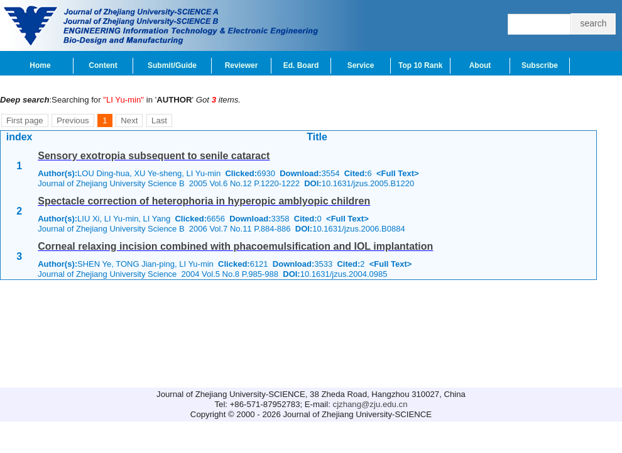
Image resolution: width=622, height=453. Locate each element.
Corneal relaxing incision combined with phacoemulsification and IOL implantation (235, 246)
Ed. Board (301, 65)
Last (159, 120)
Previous (73, 120)
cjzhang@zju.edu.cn (370, 404)
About (480, 65)
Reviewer (241, 65)
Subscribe (539, 65)
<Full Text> (397, 173)
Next (129, 120)
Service (360, 65)
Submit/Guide (172, 65)
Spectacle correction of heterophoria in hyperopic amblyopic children (204, 201)
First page (24, 120)
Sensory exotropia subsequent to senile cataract (154, 155)
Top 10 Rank (420, 65)
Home (40, 65)
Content (103, 65)
